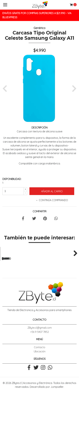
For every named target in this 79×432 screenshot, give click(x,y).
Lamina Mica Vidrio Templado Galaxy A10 (59, 290)
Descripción (39, 127)
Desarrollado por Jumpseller (46, 426)
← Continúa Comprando (52, 200)
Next (74, 272)
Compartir (39, 211)
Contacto (39, 386)
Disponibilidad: (11, 179)
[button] (6, 88)
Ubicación (39, 390)
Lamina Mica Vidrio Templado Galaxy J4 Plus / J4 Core (19, 291)
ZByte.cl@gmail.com (40, 367)
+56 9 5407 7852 (39, 371)
